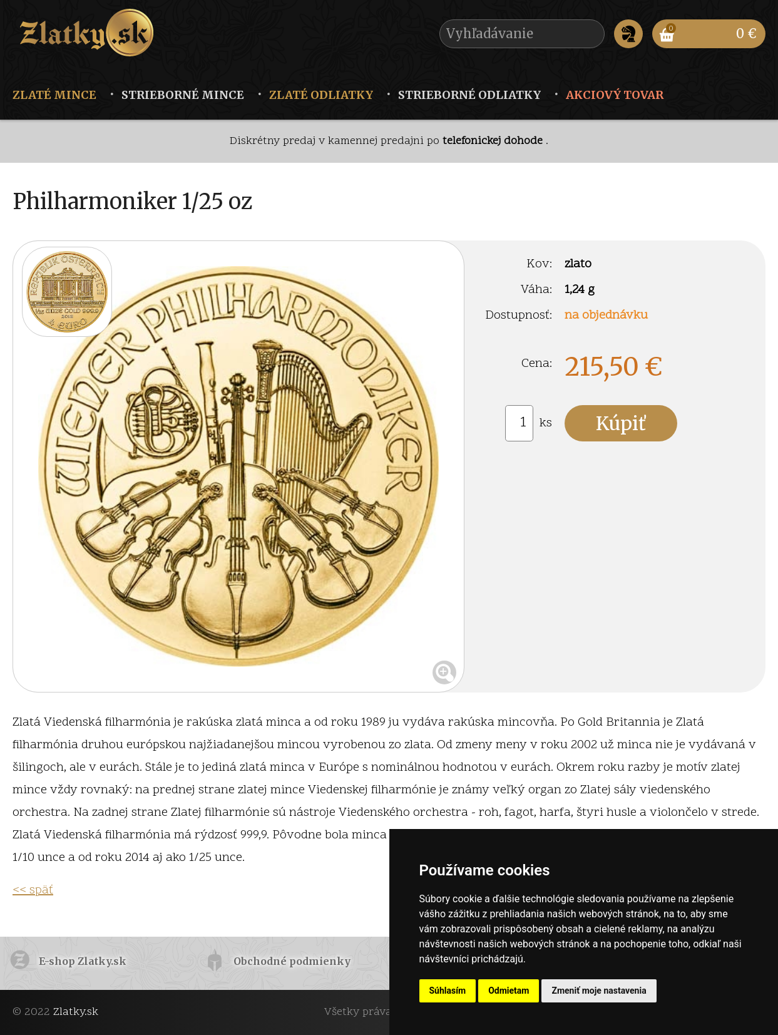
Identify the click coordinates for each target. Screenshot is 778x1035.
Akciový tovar (614, 95)
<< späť (33, 890)
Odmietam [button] (508, 991)
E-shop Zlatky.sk (82, 961)
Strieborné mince (182, 95)
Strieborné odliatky (469, 95)
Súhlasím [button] (447, 991)
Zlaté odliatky (321, 95)
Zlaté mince (54, 95)
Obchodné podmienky (292, 961)
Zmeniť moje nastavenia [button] (598, 991)
